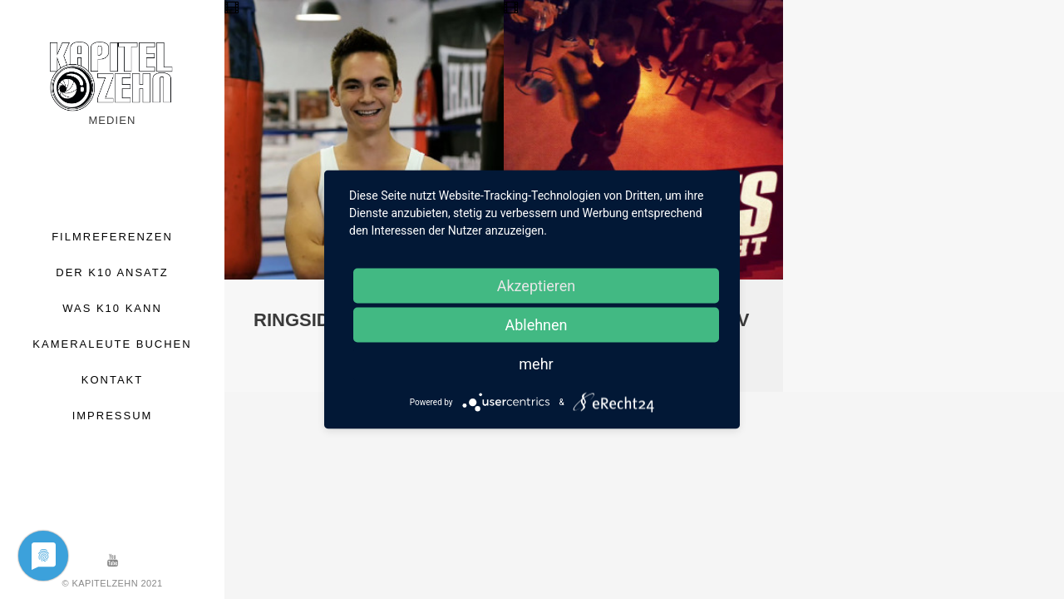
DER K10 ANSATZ (112, 272)
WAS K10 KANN (112, 308)
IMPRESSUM (112, 415)
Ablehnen (536, 325)
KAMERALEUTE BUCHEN (111, 344)
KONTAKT (112, 380)
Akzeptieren (536, 286)
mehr (536, 364)
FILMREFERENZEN (112, 236)
